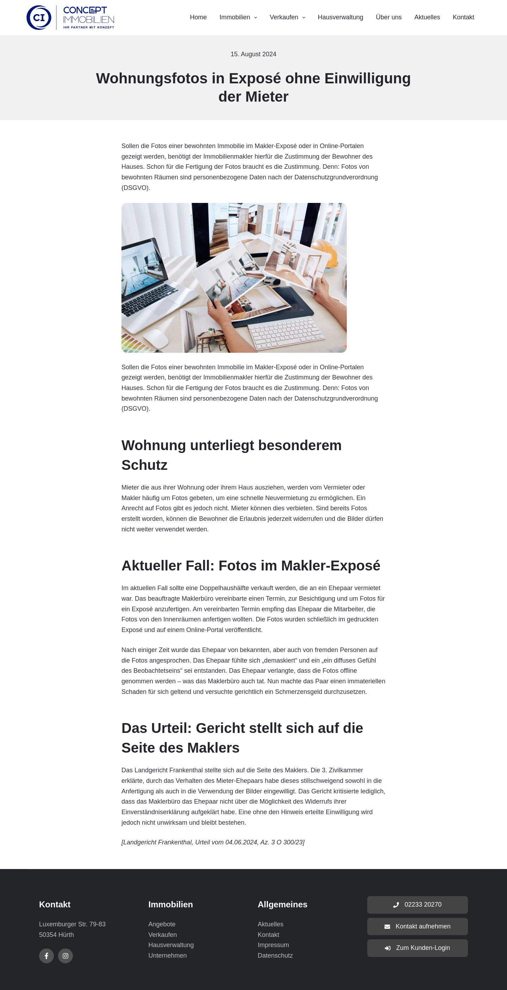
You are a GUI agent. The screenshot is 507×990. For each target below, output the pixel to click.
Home (198, 17)
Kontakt (463, 17)
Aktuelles (427, 17)
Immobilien (240, 17)
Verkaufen (289, 17)
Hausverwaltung (340, 17)
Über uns (389, 17)
